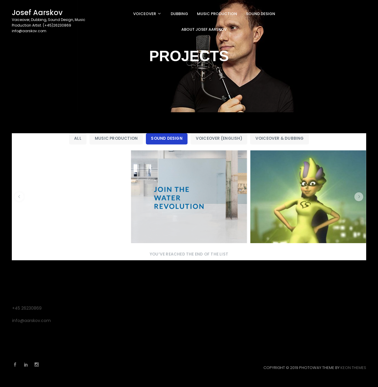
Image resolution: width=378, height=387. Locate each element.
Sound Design (166, 138)
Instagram (38, 364)
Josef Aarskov (37, 12)
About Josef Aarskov (204, 29)
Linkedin (27, 364)
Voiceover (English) (219, 138)
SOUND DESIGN (260, 14)
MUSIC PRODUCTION (217, 14)
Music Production (116, 138)
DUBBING (179, 14)
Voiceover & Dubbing (279, 138)
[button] (19, 196)
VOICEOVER (144, 14)
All (78, 138)
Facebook (16, 364)
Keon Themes (353, 367)
